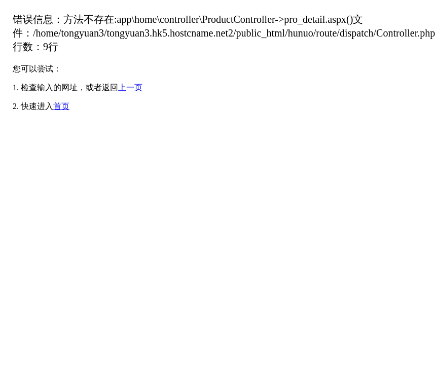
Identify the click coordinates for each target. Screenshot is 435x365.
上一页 (130, 87)
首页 (61, 106)
